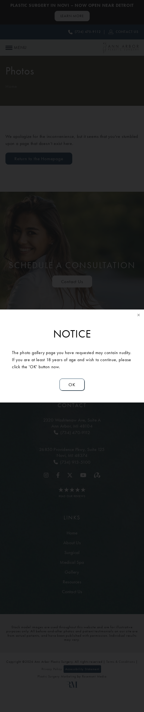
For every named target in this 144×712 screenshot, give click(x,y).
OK (72, 384)
